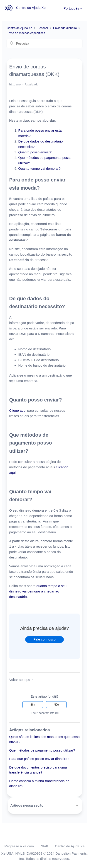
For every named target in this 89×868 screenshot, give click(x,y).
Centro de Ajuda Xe (19, 28)
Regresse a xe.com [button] (19, 846)
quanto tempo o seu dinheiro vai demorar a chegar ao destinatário (38, 591)
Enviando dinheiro (65, 28)
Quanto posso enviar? (35, 152)
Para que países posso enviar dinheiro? (39, 759)
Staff (44, 846)
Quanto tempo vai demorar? (39, 168)
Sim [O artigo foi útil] (32, 704)
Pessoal (42, 28)
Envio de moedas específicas (26, 33)
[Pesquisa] (44, 43)
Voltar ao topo (21, 680)
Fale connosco (44, 639)
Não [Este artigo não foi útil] (56, 704)
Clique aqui (17, 410)
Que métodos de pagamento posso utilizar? (42, 750)
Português (73, 8)
